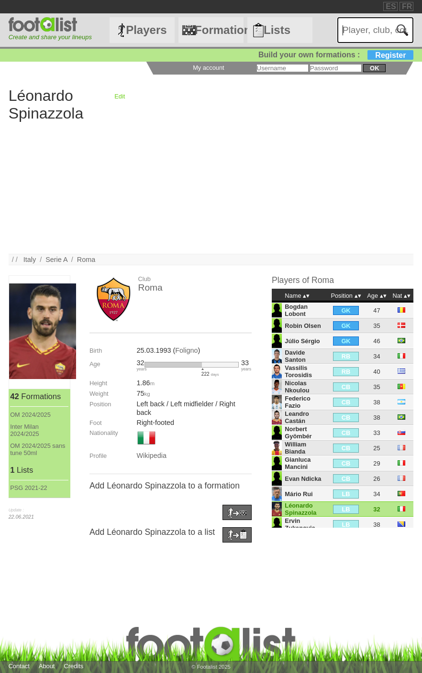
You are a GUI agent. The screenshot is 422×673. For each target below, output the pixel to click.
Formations (219, 29)
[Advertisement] (211, 187)
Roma (86, 259)
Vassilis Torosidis (298, 371)
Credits (74, 666)
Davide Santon (295, 356)
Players (146, 29)
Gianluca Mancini (298, 463)
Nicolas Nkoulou (297, 387)
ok (374, 68)
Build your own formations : (335, 55)
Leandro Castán (297, 417)
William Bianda (295, 448)
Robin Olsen (303, 325)
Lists (277, 29)
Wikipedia (152, 455)
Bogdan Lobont (296, 310)
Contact (19, 666)
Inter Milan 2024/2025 (24, 430)
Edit (119, 96)
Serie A (56, 259)
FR (407, 6)
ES (391, 6)
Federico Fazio (297, 402)
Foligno (186, 350)
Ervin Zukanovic (300, 524)
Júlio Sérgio (302, 341)
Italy (29, 259)
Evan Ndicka (303, 478)
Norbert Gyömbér (298, 432)
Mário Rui (298, 494)
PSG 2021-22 (28, 487)
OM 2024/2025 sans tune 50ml (37, 449)
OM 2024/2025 (30, 414)
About (47, 666)
